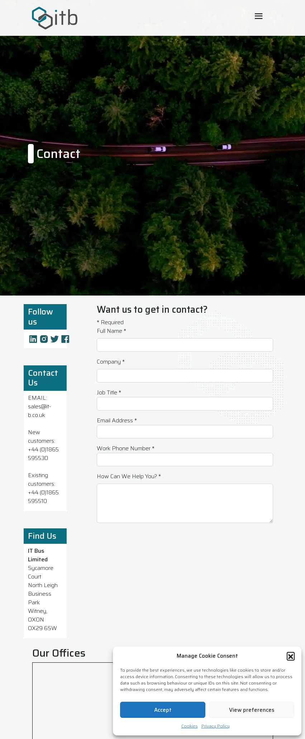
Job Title (109, 392)
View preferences (251, 710)
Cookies (189, 726)
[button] (290, 655)
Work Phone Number (125, 448)
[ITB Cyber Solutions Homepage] (86, 18)
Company (111, 361)
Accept (163, 710)
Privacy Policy (215, 726)
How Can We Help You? (129, 476)
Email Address (117, 420)
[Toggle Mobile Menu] (259, 16)
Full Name (111, 331)
